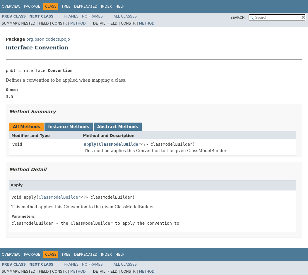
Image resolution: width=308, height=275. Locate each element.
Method (78, 23)
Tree (66, 6)
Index (106, 6)
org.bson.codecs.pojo (48, 39)
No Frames (92, 16)
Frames (71, 16)
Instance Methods (68, 126)
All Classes (125, 16)
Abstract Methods (117, 126)
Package (32, 6)
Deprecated (85, 6)
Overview (11, 6)
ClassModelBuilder (120, 144)
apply (90, 144)
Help (119, 6)
